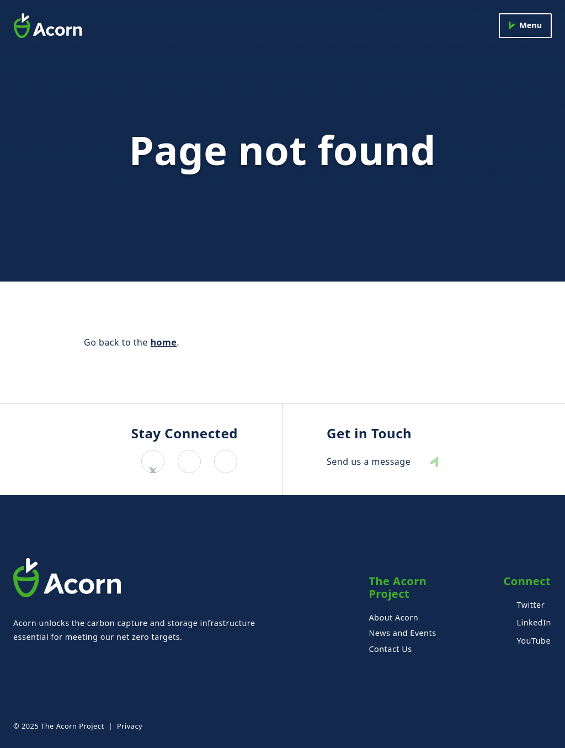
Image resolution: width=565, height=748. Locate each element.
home (164, 342)
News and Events (402, 633)
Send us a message (369, 462)
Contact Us (390, 649)
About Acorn (393, 617)
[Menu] (525, 25)
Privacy (129, 726)
